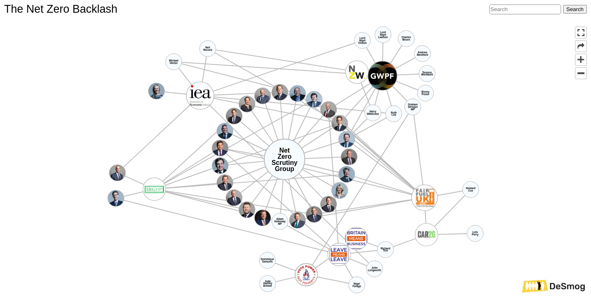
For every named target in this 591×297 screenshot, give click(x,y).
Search (575, 9)
